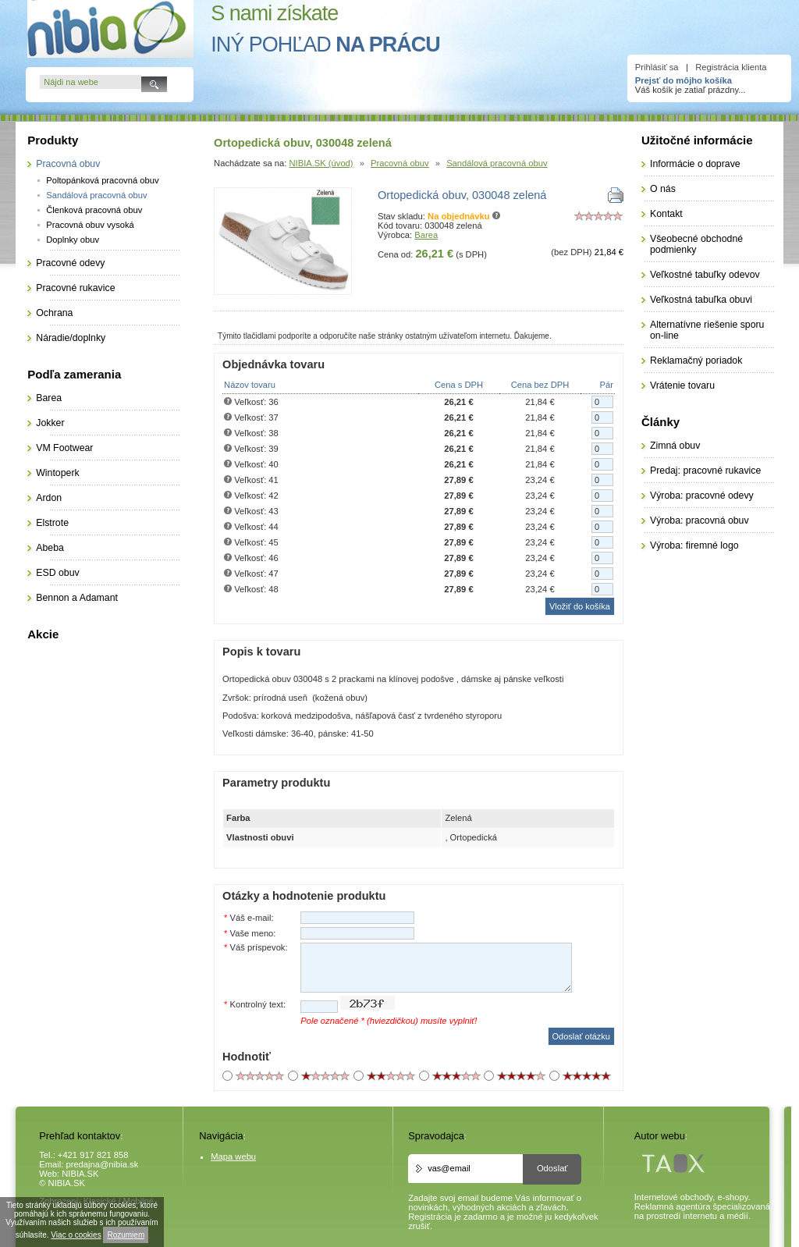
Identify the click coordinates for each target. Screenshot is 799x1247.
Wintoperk (57, 472)
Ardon (49, 497)
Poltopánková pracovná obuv (102, 180)
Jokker (50, 422)
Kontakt (666, 213)
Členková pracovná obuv (94, 210)
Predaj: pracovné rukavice (705, 470)
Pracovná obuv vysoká (90, 224)
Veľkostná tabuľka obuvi (701, 299)
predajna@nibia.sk (102, 1164)
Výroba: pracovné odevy (702, 495)
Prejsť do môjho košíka (683, 80)
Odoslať (552, 1168)
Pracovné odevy (70, 263)
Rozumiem (125, 1235)
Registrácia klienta (730, 67)
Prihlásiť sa (657, 67)
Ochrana (54, 312)
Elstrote (52, 522)
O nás (663, 188)
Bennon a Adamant (77, 597)
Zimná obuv (675, 445)
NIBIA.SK (80, 1173)
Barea (426, 235)
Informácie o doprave (695, 163)
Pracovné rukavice (75, 287)
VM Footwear (64, 447)
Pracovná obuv (400, 163)
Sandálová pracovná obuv (496, 163)
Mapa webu (233, 1156)
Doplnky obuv (72, 239)
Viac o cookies (76, 1235)
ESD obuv (57, 572)
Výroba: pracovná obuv (699, 520)
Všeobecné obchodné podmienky (696, 244)
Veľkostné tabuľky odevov (705, 274)
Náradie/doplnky (70, 337)
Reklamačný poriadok (696, 360)
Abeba (50, 547)
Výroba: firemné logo (694, 545)
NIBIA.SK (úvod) (321, 163)
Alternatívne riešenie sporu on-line (707, 330)
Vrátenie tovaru (682, 385)
